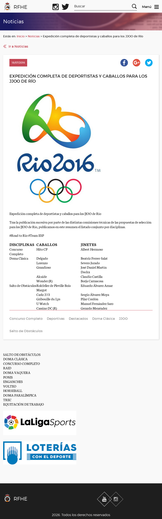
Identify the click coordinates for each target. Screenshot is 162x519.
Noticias (34, 36)
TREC (7, 399)
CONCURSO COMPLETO (21, 363)
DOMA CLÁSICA (15, 358)
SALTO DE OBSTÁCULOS (22, 354)
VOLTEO (9, 386)
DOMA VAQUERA (16, 372)
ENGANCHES (13, 381)
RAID (7, 367)
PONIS (8, 377)
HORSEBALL (12, 390)
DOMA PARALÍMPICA (19, 395)
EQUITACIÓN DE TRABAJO (23, 404)
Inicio (21, 36)
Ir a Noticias (18, 46)
